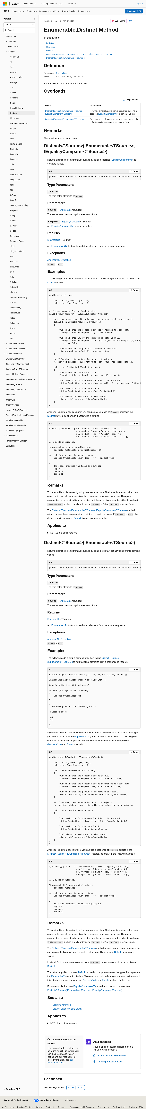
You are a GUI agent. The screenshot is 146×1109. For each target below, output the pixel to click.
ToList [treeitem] (12, 318)
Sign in (140, 4)
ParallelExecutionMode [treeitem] (16, 425)
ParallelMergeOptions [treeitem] (15, 430)
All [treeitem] (11, 62)
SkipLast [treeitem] (14, 261)
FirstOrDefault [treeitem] (16, 144)
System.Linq (61, 73)
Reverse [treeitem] (13, 226)
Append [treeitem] (13, 72)
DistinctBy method (62, 1005)
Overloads (50, 47)
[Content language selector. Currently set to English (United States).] (15, 1100)
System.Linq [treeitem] (11, 36)
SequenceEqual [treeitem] (17, 241)
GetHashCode (54, 744)
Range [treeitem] (13, 215)
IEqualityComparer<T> (108, 114)
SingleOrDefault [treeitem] (17, 251)
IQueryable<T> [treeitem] (12, 400)
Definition (50, 43)
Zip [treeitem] (11, 338)
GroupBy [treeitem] (14, 149)
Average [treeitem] (13, 82)
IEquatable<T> (81, 736)
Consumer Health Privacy (81, 1107)
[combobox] (19, 24)
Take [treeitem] (12, 277)
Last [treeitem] (12, 169)
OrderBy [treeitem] (13, 200)
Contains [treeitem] (14, 98)
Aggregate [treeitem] (14, 57)
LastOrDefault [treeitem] (16, 174)
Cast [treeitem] (12, 87)
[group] (94, 177)
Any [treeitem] (11, 67)
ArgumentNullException (59, 260)
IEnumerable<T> (59, 246)
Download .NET (134, 11)
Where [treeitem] (13, 333)
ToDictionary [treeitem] (15, 308)
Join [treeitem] (12, 164)
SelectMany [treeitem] (15, 236)
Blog (38, 1107)
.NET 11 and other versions (63, 533)
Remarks (50, 51)
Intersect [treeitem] (14, 159)
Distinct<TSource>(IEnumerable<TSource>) (65, 58)
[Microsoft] (5, 4)
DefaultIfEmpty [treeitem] (16, 108)
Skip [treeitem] (12, 256)
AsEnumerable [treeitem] (16, 77)
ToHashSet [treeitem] (15, 313)
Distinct (51, 282)
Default (77, 518)
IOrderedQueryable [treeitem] (14, 384)
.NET (56, 21)
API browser (68, 21)
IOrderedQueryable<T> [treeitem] (16, 390)
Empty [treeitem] (13, 128)
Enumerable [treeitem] (13, 46)
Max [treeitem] (12, 185)
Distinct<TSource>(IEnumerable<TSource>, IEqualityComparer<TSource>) (79, 54)
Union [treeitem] (12, 328)
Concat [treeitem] (13, 93)
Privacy (61, 1107)
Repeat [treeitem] (13, 220)
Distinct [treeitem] (13, 113)
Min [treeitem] (11, 190)
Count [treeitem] (12, 103)
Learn (47, 21)
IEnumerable (65, 210)
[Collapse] (34, 18)
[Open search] (132, 3)
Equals (70, 744)
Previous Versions (25, 1107)
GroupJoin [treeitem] (14, 154)
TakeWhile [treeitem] (14, 287)
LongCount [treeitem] (15, 180)
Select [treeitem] (13, 231)
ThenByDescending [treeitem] (18, 297)
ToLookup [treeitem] (14, 323)
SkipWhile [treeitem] (14, 267)
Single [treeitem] (13, 246)
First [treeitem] (12, 139)
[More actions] (138, 21)
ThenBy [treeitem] (13, 292)
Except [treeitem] (13, 134)
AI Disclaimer (8, 1107)
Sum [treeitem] (12, 272)
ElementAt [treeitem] (14, 118)
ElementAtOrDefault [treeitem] (19, 123)
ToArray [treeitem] (13, 302)
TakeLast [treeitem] (14, 282)
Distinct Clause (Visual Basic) (67, 1009)
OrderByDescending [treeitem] (19, 205)
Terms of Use (103, 1107)
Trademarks (118, 1107)
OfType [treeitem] (13, 195)
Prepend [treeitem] (14, 210)
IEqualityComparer (71, 221)
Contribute (50, 1107)
